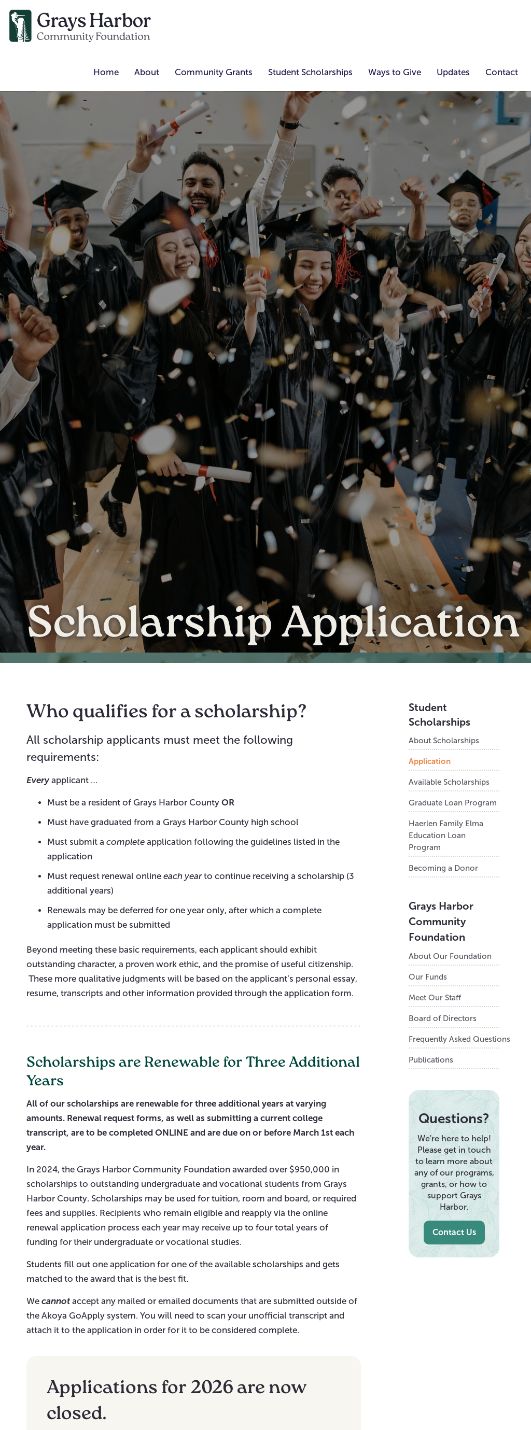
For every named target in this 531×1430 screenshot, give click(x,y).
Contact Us (454, 1232)
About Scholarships (444, 740)
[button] (147, 72)
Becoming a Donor (443, 867)
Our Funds (428, 976)
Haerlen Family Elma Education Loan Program (446, 835)
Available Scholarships (449, 781)
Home (106, 72)
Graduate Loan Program (453, 802)
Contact (501, 72)
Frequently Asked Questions (454, 1039)
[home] (80, 25)
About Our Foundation (450, 956)
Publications (431, 1059)
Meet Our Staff (435, 997)
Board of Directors (443, 1018)
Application (430, 761)
